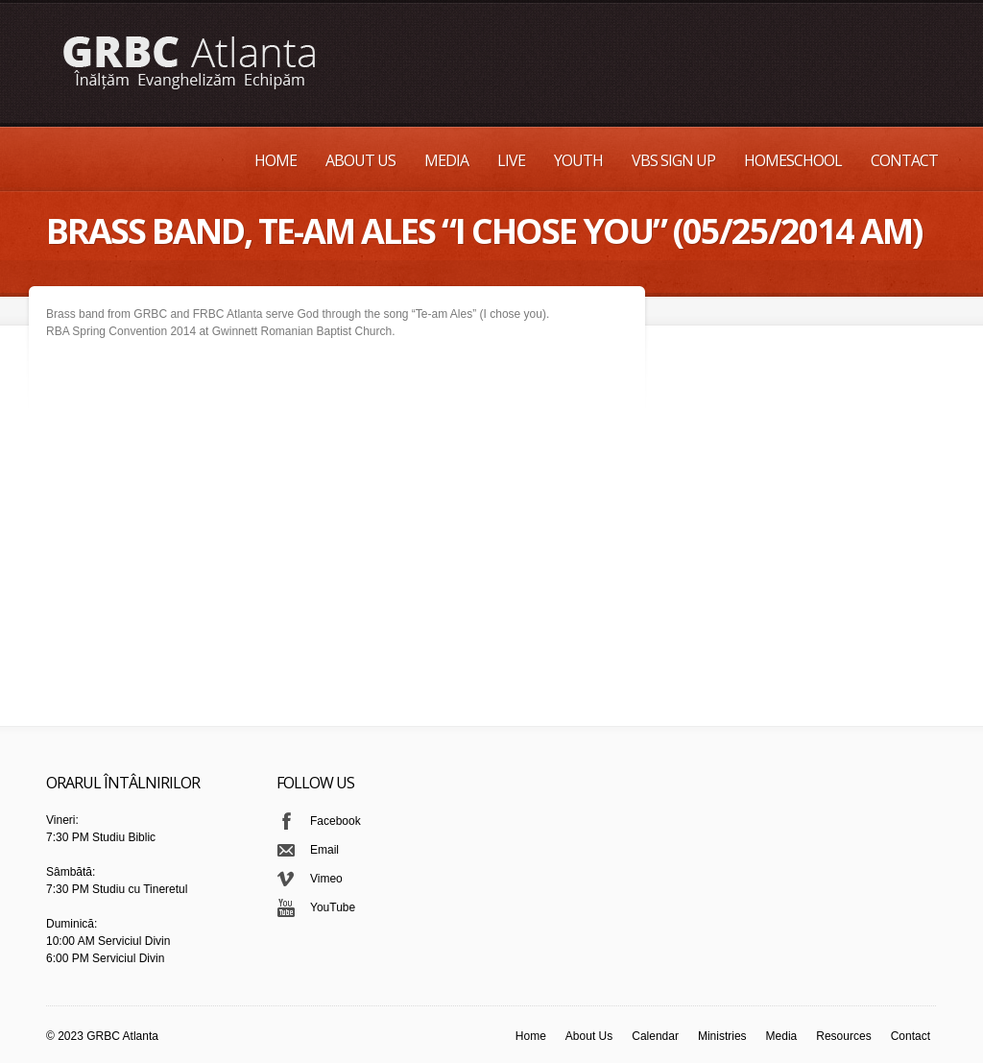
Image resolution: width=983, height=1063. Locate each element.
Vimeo (326, 878)
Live (511, 160)
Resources (843, 1036)
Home (275, 160)
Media (446, 160)
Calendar (655, 1036)
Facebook (335, 821)
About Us (360, 160)
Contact (904, 160)
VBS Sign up (673, 160)
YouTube (332, 907)
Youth (578, 160)
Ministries (722, 1036)
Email (324, 850)
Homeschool (793, 160)
